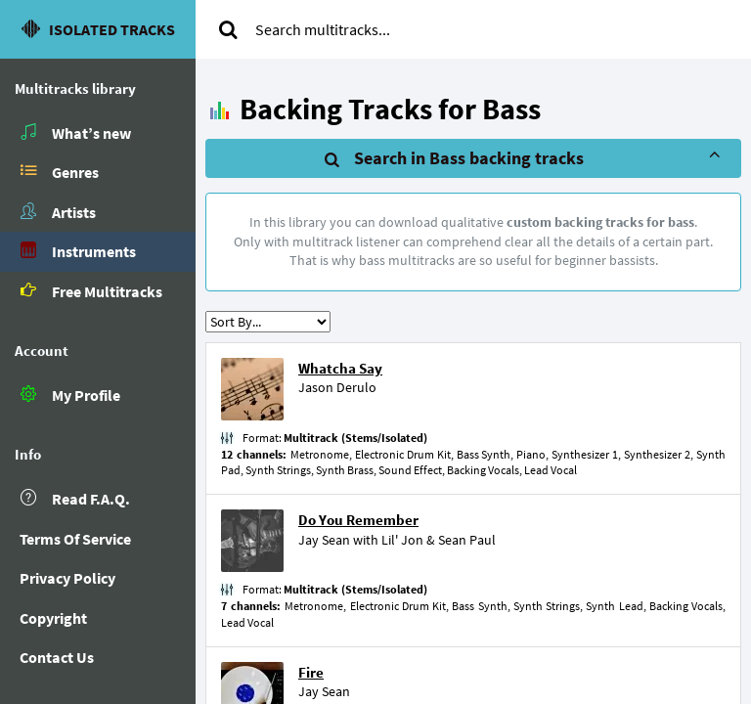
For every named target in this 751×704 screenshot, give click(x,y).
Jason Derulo (337, 387)
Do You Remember (358, 519)
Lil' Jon (402, 540)
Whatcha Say (340, 368)
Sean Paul (467, 540)
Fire (311, 672)
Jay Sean (324, 540)
